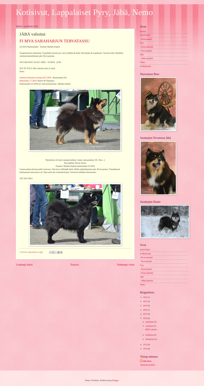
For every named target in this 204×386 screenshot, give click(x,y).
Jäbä (142, 55)
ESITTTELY (145, 35)
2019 (145, 306)
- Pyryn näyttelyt (146, 47)
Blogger (115, 380)
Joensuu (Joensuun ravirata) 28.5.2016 (35, 77)
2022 (145, 297)
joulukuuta (149, 322)
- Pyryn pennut (146, 51)
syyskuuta (149, 326)
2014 (145, 349)
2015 (145, 345)
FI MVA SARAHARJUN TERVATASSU (55, 41)
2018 (145, 310)
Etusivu (75, 264)
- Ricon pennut (146, 39)
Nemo (142, 62)
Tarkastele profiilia (147, 365)
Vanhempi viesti (125, 264)
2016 (145, 318)
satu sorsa (147, 361)
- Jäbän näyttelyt (146, 58)
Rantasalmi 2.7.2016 (28, 81)
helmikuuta (150, 339)
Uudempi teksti (24, 264)
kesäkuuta (149, 335)
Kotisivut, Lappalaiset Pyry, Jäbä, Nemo (84, 12)
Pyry (142, 43)
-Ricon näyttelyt (146, 257)
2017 (145, 314)
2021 (145, 301)
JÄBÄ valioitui (151, 329)
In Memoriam (145, 66)
